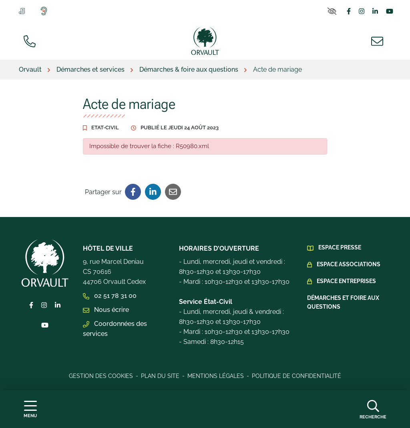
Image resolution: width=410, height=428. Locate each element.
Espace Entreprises (346, 281)
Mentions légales (215, 376)
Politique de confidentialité (296, 376)
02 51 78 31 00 (110, 295)
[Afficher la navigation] (30, 409)
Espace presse (339, 247)
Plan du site (160, 376)
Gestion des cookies (101, 376)
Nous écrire (106, 309)
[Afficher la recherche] (373, 409)
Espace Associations (348, 264)
